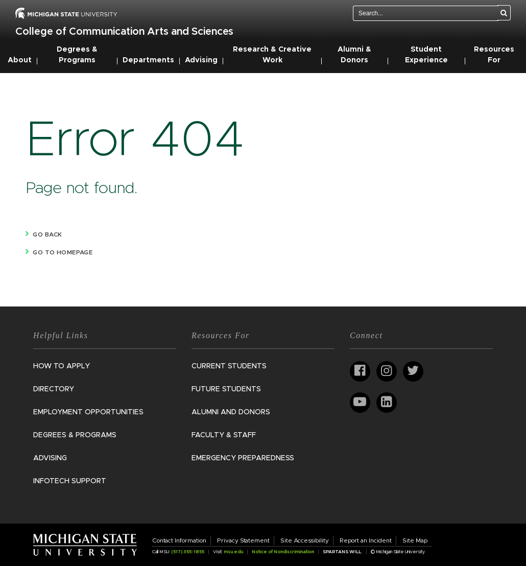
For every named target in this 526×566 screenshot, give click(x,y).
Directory (53, 389)
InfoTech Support (69, 481)
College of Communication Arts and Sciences (124, 32)
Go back (47, 234)
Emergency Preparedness (243, 458)
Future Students (226, 389)
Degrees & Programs (77, 55)
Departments (148, 60)
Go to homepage (62, 252)
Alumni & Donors (354, 55)
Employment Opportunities (88, 412)
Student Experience (426, 55)
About (20, 60)
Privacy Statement (243, 540)
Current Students (229, 366)
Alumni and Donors (231, 412)
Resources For (494, 55)
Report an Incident (366, 540)
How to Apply (61, 366)
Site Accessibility (304, 540)
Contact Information (179, 540)
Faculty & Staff (224, 435)
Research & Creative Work (272, 55)
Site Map (414, 540)
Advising (201, 60)
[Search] (504, 12)
